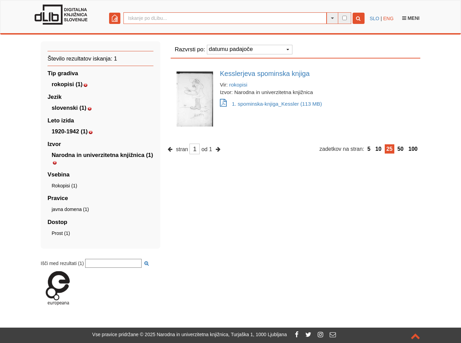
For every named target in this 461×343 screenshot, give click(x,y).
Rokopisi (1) (64, 185)
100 (413, 149)
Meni (411, 18)
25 (389, 149)
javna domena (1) (70, 209)
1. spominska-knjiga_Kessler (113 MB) (271, 104)
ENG (388, 18)
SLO (374, 18)
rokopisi (238, 85)
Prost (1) (61, 233)
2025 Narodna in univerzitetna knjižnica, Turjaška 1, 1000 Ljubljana (216, 334)
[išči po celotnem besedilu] (344, 18)
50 (400, 149)
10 (379, 149)
